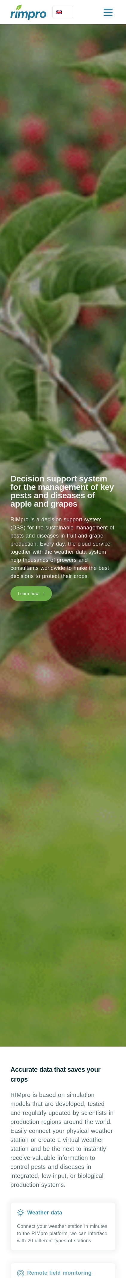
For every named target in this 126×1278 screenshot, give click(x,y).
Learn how (28, 594)
